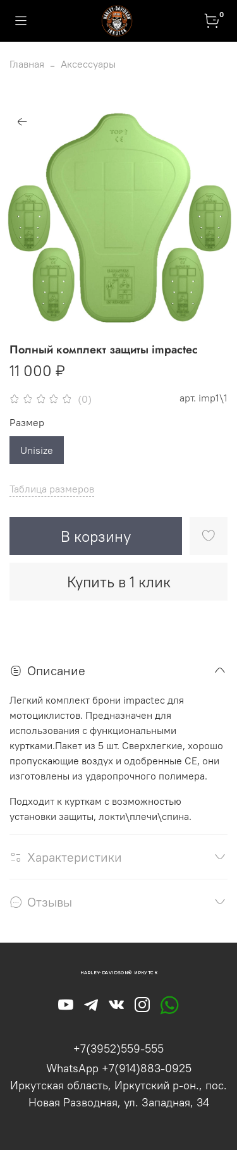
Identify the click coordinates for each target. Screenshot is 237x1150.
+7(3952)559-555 (118, 1048)
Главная (26, 64)
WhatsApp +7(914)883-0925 (118, 1068)
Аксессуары (88, 64)
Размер (26, 423)
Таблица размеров (51, 488)
